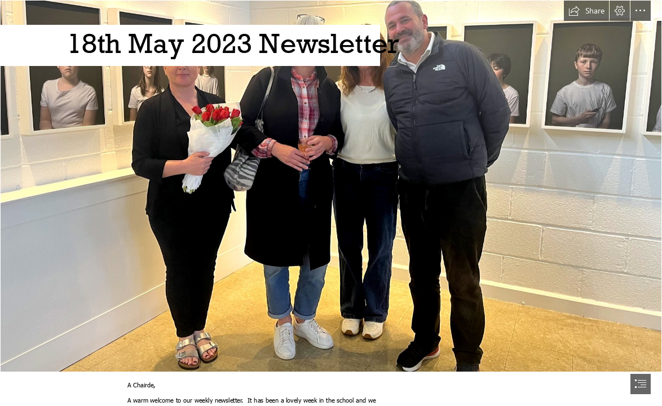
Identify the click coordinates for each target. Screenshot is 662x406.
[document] (331, 203)
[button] (586, 11)
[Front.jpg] (331, 186)
